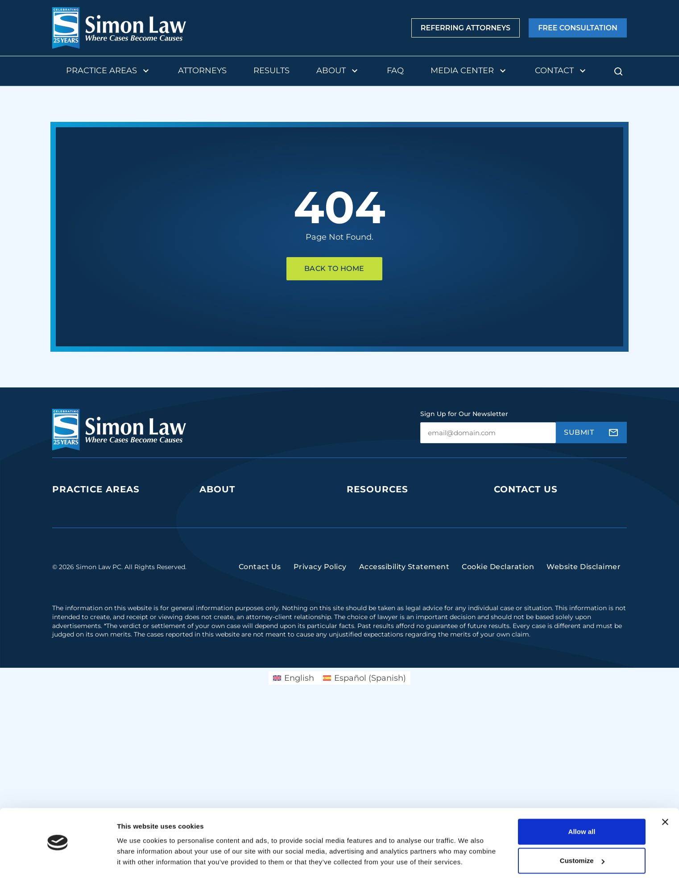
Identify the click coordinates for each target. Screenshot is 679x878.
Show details (137, 860)
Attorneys (202, 70)
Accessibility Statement (404, 743)
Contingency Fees (231, 558)
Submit (579, 432)
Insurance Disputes (86, 610)
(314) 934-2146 (522, 583)
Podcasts (363, 507)
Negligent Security (85, 627)
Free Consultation (577, 28)
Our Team (216, 507)
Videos (359, 558)
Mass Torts (70, 661)
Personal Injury (78, 593)
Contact (561, 71)
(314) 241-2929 (521, 556)
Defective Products (86, 541)
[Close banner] (665, 796)
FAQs (356, 541)
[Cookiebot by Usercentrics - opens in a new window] (58, 860)
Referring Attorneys (465, 28)
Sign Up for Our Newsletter (464, 414)
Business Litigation (85, 507)
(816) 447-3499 (522, 657)
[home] (119, 28)
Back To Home (334, 268)
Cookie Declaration (498, 743)
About (338, 71)
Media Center (469, 71)
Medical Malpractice (87, 576)
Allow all (582, 805)
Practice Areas (108, 71)
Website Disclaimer (584, 743)
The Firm (215, 524)
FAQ (395, 70)
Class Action (73, 524)
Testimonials (221, 576)
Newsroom (366, 576)
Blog (355, 524)
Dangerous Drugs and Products (108, 558)
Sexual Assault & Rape (90, 644)
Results (271, 70)
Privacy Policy (320, 743)
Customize (582, 834)
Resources (377, 489)
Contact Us (526, 489)
